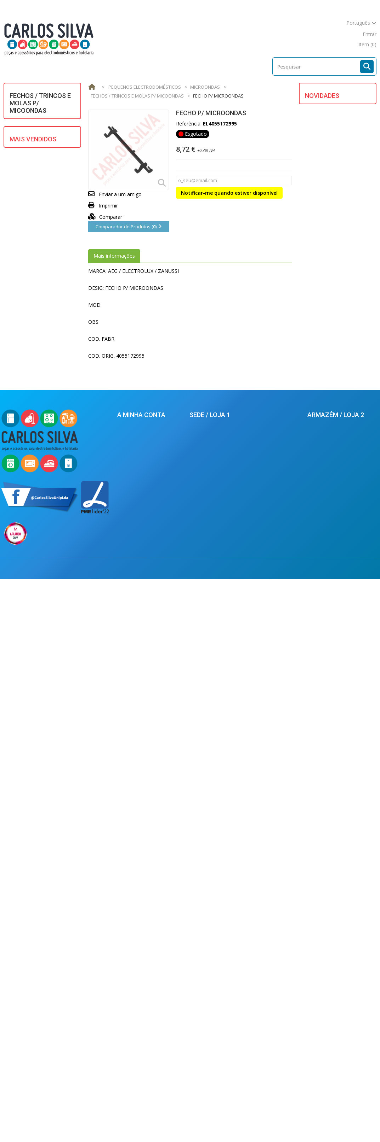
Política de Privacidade (143, 1021)
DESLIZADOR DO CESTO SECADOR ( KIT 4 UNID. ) (350, 119)
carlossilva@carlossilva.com (222, 1027)
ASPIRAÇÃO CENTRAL (38, 140)
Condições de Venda (244, 1123)
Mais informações (114, 255)
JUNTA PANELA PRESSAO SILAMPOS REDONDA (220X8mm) (51, 722)
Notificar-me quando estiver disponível (229, 192)
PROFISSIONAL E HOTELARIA (33, 269)
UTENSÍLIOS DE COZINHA (31, 305)
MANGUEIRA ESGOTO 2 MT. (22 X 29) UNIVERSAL (55, 822)
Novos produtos (53, 1123)
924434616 (209, 968)
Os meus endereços (140, 940)
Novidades (322, 95)
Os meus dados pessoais (146, 951)
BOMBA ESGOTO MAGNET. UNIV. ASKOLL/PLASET (54, 423)
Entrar (369, 34)
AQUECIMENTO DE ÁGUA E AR (43, 125)
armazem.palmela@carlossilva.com (343, 1062)
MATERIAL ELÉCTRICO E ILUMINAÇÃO (41, 204)
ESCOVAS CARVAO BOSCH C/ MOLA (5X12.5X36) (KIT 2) (55, 579)
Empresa (290, 1123)
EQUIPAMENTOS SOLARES (33, 168)
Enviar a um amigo (120, 194)
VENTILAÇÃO (28, 320)
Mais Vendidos (33, 353)
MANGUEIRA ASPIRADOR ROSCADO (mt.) (52, 669)
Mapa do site (326, 1123)
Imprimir (108, 205)
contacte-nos (301, 34)
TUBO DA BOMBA (350, 244)
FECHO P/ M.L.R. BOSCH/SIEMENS (349, 326)
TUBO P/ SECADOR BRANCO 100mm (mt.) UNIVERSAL (54, 472)
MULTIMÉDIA (29, 236)
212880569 (325, 990)
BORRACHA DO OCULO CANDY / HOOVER (348, 205)
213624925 (207, 939)
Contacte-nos (193, 1123)
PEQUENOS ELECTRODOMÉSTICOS (40, 252)
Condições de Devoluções (147, 1010)
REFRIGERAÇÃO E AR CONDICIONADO (37, 287)
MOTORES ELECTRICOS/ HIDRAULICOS (41, 221)
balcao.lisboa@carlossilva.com (225, 1014)
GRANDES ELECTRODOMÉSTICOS (40, 186)
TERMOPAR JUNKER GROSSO (53, 625)
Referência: (189, 123)
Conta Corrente (135, 929)
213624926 (210, 947)
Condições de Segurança (145, 999)
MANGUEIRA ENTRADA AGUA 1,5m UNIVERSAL (53, 377)
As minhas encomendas (144, 919)
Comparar (105, 216)
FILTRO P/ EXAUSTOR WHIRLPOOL (343, 283)
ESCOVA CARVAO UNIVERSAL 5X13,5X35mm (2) (54, 775)
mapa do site (340, 34)
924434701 (327, 1019)
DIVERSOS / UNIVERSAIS (41, 153)
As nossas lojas (147, 1123)
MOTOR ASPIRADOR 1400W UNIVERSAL (343, 432)
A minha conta (141, 907)
